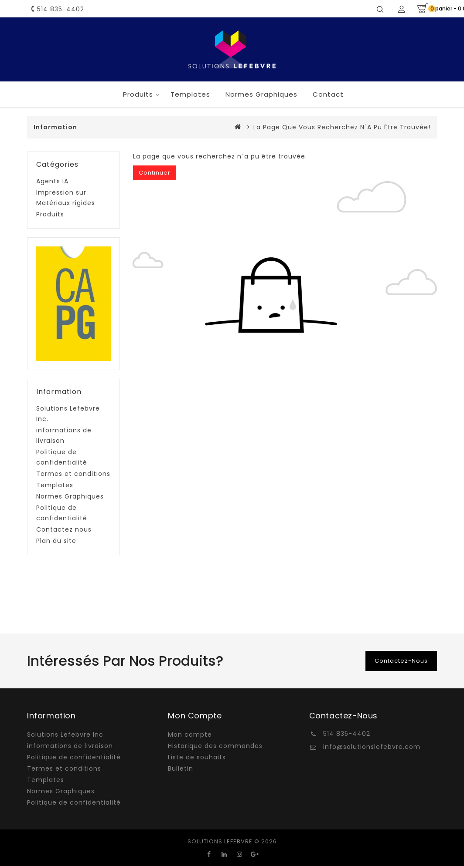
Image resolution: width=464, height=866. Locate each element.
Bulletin (180, 768)
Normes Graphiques (261, 94)
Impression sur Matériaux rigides (65, 197)
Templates (190, 94)
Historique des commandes (215, 745)
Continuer (155, 172)
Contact (328, 94)
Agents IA (52, 181)
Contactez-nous (401, 661)
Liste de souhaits (197, 757)
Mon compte (190, 734)
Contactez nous (64, 529)
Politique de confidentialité (61, 457)
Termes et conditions (73, 473)
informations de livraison (64, 435)
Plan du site (56, 540)
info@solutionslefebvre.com (371, 746)
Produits (138, 94)
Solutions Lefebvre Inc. (68, 413)
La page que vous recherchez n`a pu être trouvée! (341, 127)
